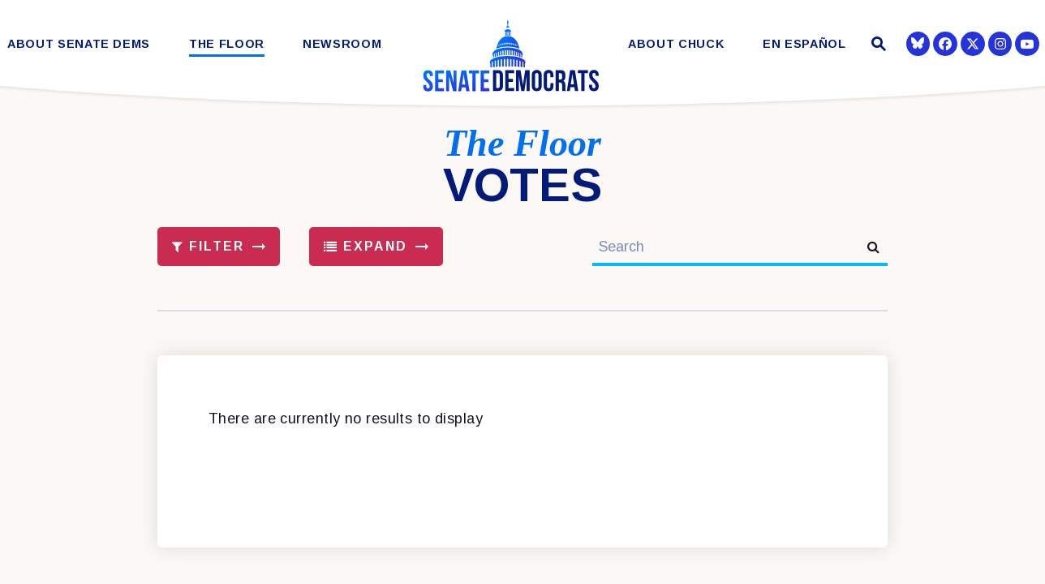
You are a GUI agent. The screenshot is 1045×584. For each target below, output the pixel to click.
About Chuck (676, 44)
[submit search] (873, 247)
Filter (208, 246)
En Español (804, 44)
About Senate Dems (78, 44)
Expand (366, 246)
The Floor (226, 44)
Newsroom (342, 44)
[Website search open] (877, 45)
